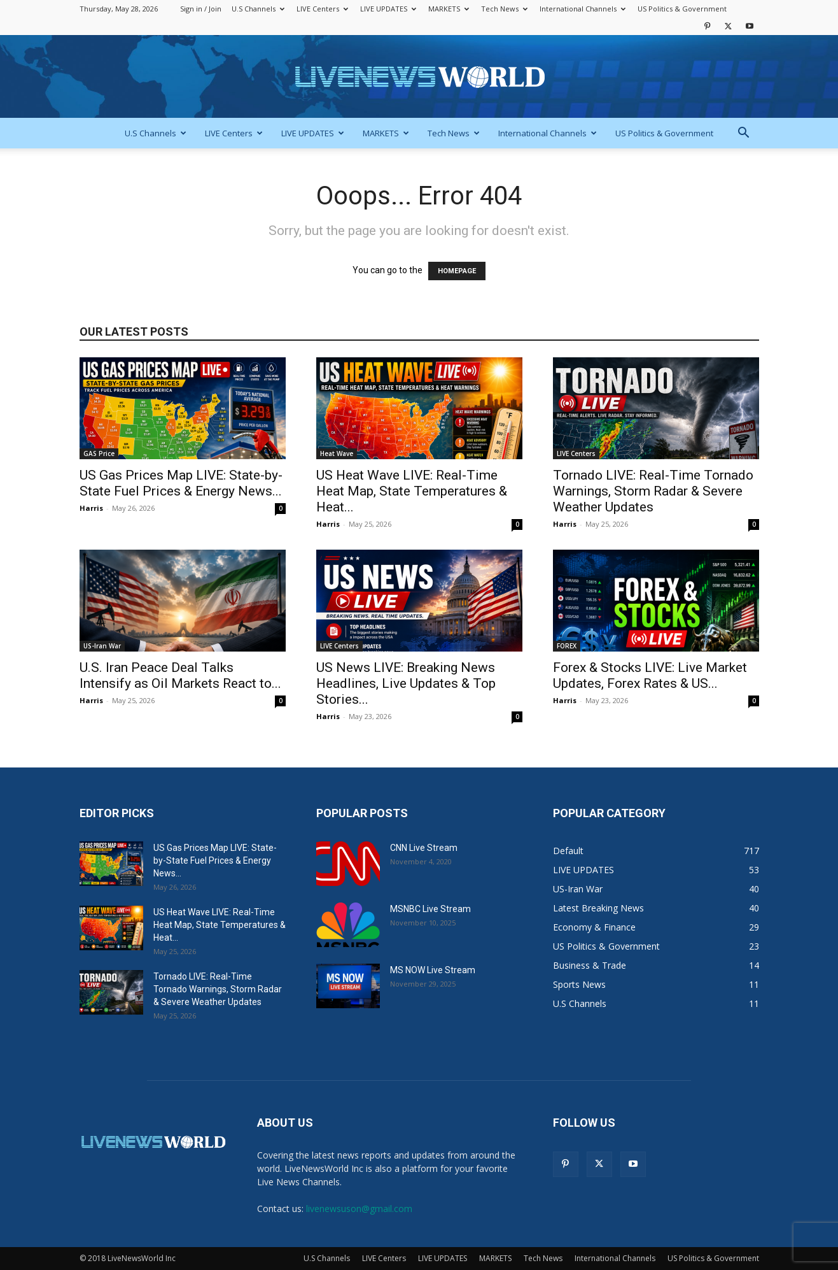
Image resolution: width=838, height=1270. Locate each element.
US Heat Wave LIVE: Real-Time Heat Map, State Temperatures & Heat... (411, 491)
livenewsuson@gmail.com (359, 1208)
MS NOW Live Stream (432, 970)
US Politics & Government (682, 8)
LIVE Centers (322, 8)
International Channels (582, 8)
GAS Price (99, 453)
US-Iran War (102, 645)
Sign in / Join (200, 8)
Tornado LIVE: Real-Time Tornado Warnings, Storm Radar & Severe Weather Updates (653, 491)
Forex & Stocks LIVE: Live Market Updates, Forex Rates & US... (650, 675)
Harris (91, 508)
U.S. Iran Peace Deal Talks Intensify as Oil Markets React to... (180, 675)
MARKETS (448, 8)
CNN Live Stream (423, 848)
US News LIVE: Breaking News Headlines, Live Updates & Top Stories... (406, 683)
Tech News (504, 8)
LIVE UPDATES (388, 8)
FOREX (566, 645)
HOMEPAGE (457, 271)
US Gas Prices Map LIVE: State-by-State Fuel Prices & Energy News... (181, 483)
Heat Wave (336, 453)
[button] (744, 134)
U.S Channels (258, 8)
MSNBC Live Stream (430, 909)
